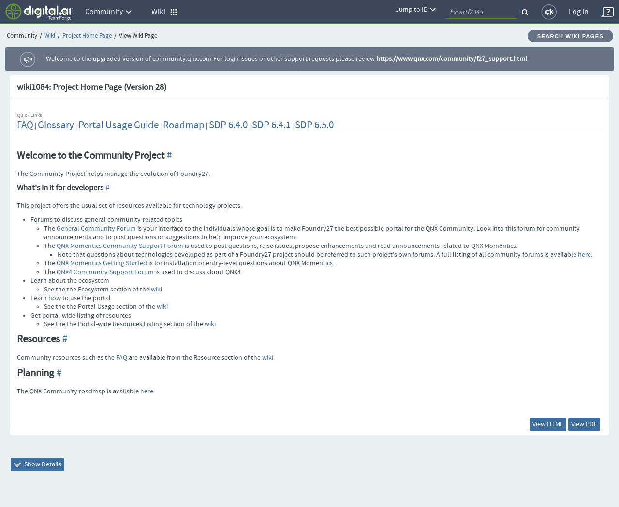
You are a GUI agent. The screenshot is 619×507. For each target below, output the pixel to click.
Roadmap (184, 125)
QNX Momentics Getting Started (102, 263)
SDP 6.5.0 (314, 125)
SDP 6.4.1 (271, 125)
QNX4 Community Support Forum (105, 272)
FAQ (25, 125)
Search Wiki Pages (570, 36)
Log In (579, 12)
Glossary (56, 125)
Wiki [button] (164, 12)
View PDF (584, 424)
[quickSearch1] (481, 12)
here (584, 254)
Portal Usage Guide (118, 125)
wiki (156, 289)
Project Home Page (87, 36)
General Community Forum (96, 228)
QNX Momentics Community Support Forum (120, 246)
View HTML (547, 424)
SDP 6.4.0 (228, 125)
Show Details (37, 464)
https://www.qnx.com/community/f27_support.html (451, 59)
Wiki (49, 36)
